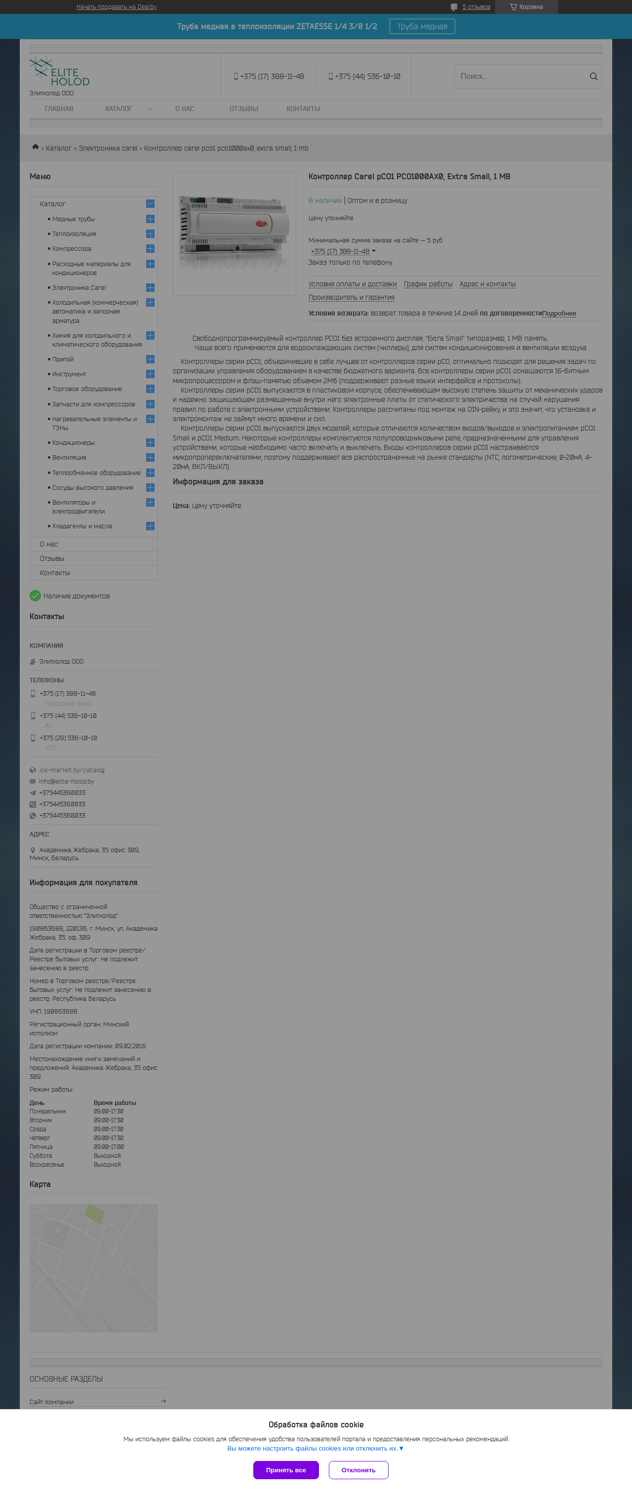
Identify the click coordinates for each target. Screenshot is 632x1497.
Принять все (286, 1470)
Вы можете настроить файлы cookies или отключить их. (312, 1448)
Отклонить (359, 1470)
